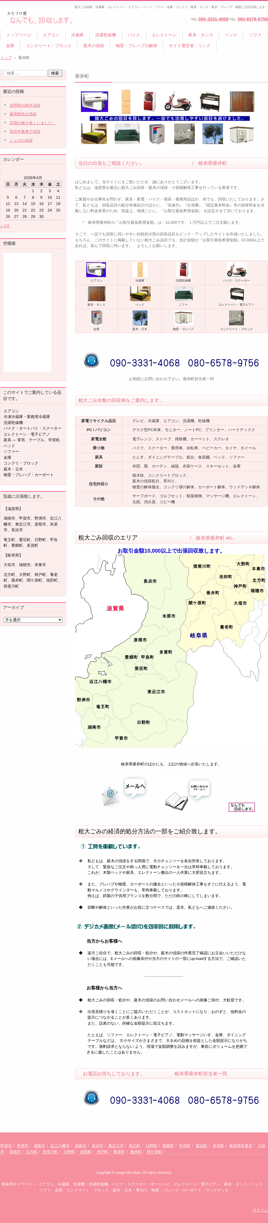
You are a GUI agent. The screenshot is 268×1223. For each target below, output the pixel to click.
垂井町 (136, 1151)
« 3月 (5, 226)
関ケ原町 (154, 1151)
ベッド (231, 34)
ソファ (255, 34)
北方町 (31, 1151)
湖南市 (39, 1145)
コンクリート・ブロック (49, 45)
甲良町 (185, 1145)
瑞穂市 (15, 1151)
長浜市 (97, 1145)
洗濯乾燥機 (105, 34)
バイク (134, 34)
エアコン (51, 34)
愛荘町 (201, 1145)
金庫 (10, 45)
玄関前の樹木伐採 (25, 105)
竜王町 (134, 1145)
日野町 (151, 1145)
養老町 (119, 1151)
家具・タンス (200, 34)
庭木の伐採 (93, 45)
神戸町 (102, 1151)
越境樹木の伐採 (23, 114)
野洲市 (23, 1145)
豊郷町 (168, 1145)
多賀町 (218, 1145)
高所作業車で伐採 (25, 131)
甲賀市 (6, 1145)
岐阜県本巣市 (241, 1145)
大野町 (69, 1151)
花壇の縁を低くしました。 (33, 123)
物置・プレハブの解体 (136, 45)
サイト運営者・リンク (190, 45)
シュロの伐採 (21, 140)
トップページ (18, 34)
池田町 (86, 1151)
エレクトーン (164, 34)
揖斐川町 (50, 1151)
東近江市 (116, 1145)
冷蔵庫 (77, 34)
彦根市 (81, 1145)
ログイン (260, 1210)
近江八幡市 (60, 1145)
